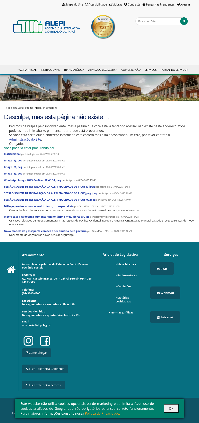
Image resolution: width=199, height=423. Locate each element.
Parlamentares (127, 275)
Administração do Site (25, 139)
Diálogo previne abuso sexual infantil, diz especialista (38, 206)
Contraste (134, 4)
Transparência (74, 70)
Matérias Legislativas (123, 299)
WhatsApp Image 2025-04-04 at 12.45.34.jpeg (32, 180)
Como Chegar (36, 353)
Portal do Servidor (174, 70)
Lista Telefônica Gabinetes (45, 369)
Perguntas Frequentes (160, 4)
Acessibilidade (98, 4)
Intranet (165, 317)
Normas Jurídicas (122, 312)
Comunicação (131, 70)
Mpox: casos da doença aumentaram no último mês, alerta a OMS (46, 216)
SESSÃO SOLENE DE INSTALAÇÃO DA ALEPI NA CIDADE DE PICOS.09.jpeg (50, 199)
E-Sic (162, 269)
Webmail (165, 293)
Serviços (151, 70)
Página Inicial (26, 70)
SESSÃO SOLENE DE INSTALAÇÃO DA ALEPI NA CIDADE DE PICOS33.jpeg (49, 186)
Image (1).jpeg (13, 173)
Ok (171, 408)
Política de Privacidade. (102, 413)
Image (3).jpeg (13, 160)
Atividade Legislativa (102, 70)
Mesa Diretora (126, 264)
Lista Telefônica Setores (43, 385)
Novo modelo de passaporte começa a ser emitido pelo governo (45, 231)
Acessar (185, 4)
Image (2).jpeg (13, 167)
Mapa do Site (74, 4)
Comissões (124, 286)
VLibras (117, 4)
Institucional (50, 70)
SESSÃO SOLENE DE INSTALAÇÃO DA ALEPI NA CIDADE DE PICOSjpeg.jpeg (50, 193)
